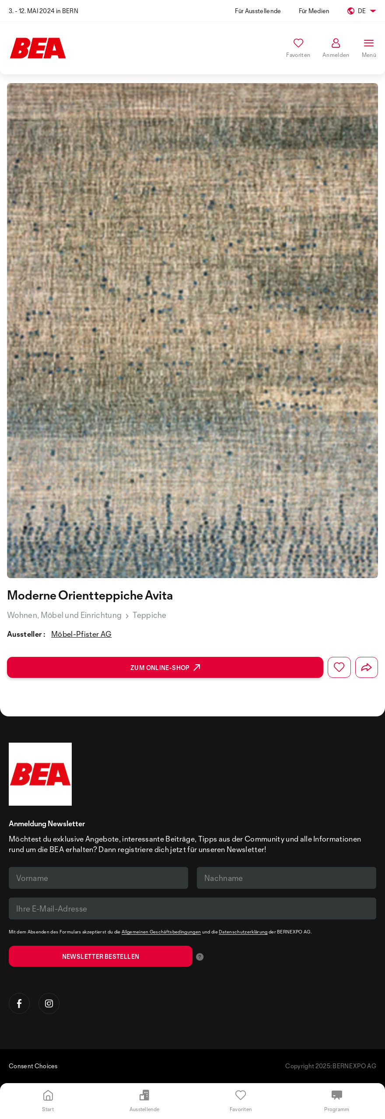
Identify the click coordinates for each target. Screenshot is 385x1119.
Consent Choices (33, 1066)
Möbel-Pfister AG (81, 633)
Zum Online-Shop (165, 667)
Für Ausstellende (258, 10)
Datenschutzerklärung (243, 932)
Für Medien (314, 10)
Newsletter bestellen (101, 956)
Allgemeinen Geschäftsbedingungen (161, 932)
